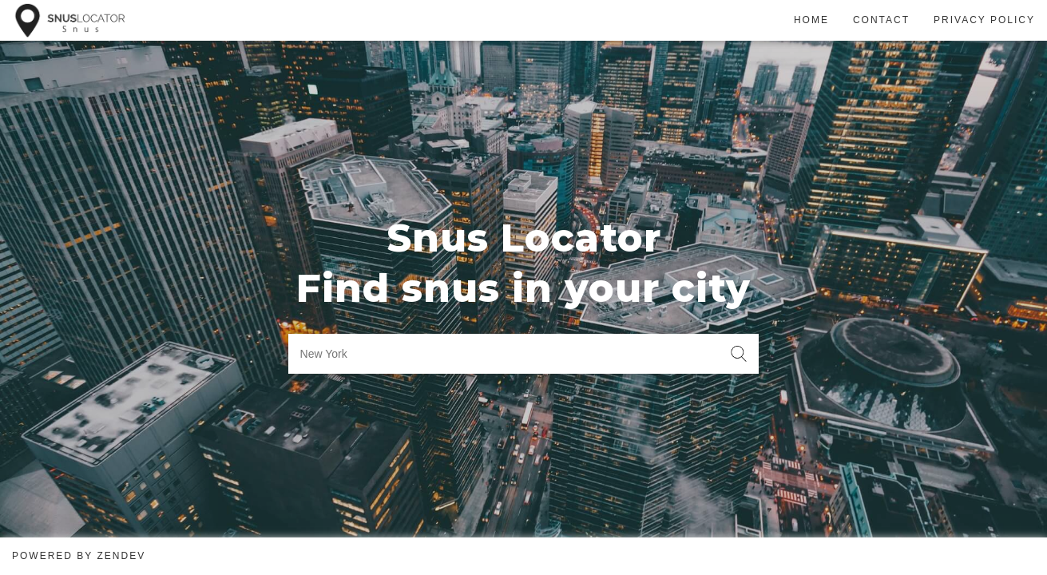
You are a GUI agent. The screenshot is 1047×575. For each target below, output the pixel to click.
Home (811, 20)
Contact (881, 20)
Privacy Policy (984, 20)
